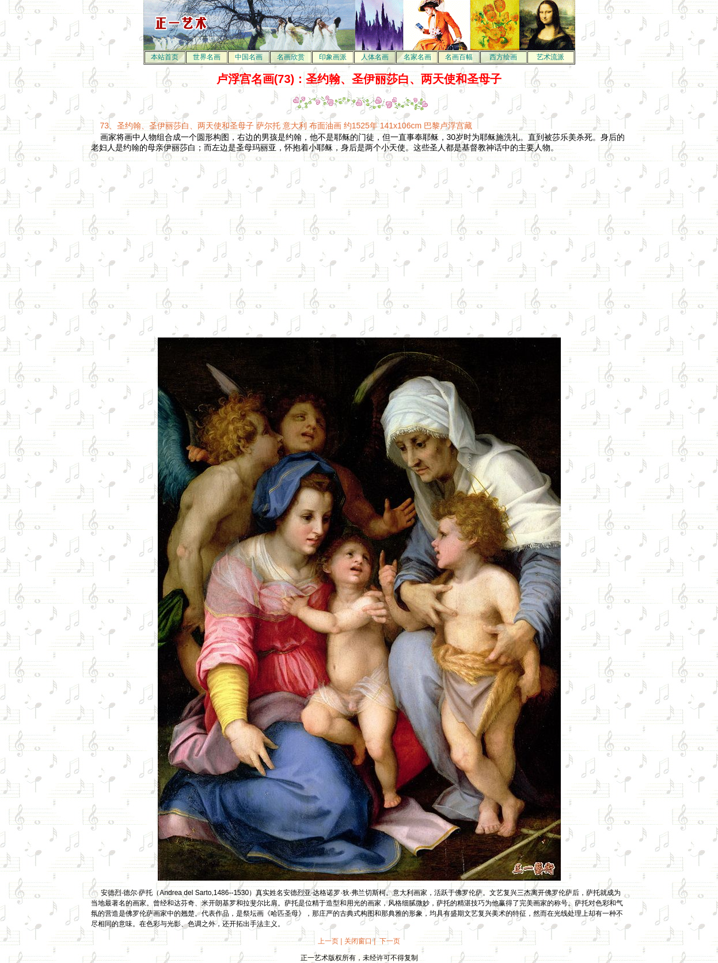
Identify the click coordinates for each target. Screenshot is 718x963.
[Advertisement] (261, 240)
